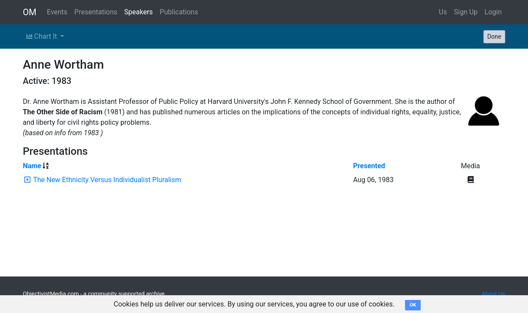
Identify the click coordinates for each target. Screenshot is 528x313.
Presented (369, 166)
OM (30, 12)
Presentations (95, 12)
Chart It (43, 36)
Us (443, 12)
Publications (179, 12)
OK (413, 305)
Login (493, 12)
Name (32, 166)
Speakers (138, 12)
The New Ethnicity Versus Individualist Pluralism (107, 180)
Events (57, 12)
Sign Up (466, 12)
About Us (493, 293)
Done (494, 36)
